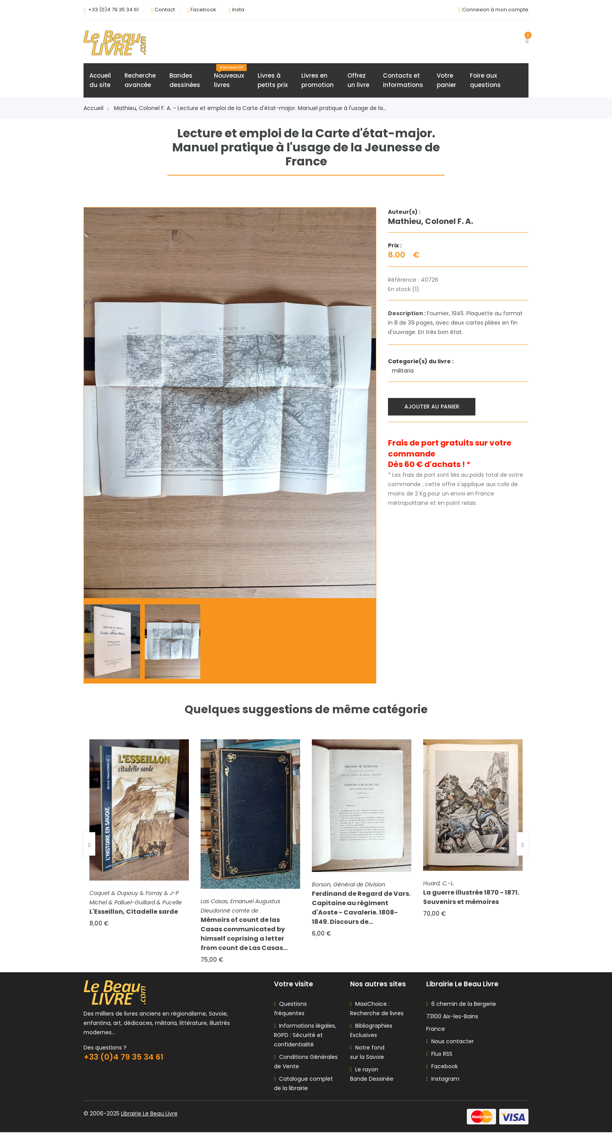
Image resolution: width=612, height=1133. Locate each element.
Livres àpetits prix (273, 80)
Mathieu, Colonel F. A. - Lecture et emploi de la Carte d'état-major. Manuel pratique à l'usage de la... (250, 108)
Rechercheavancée (140, 80)
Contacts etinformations (403, 80)
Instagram (442, 1079)
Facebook (203, 9)
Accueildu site (100, 80)
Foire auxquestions (485, 80)
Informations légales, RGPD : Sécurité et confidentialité (305, 1036)
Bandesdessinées (184, 80)
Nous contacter (450, 1042)
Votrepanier (446, 80)
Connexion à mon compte (495, 9)
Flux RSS (439, 1054)
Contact (165, 9)
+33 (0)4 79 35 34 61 (113, 9)
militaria (403, 371)
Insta (238, 9)
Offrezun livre (358, 80)
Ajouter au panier (431, 406)
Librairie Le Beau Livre (149, 1114)
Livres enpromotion (317, 80)
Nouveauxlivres (230, 76)
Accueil (96, 108)
